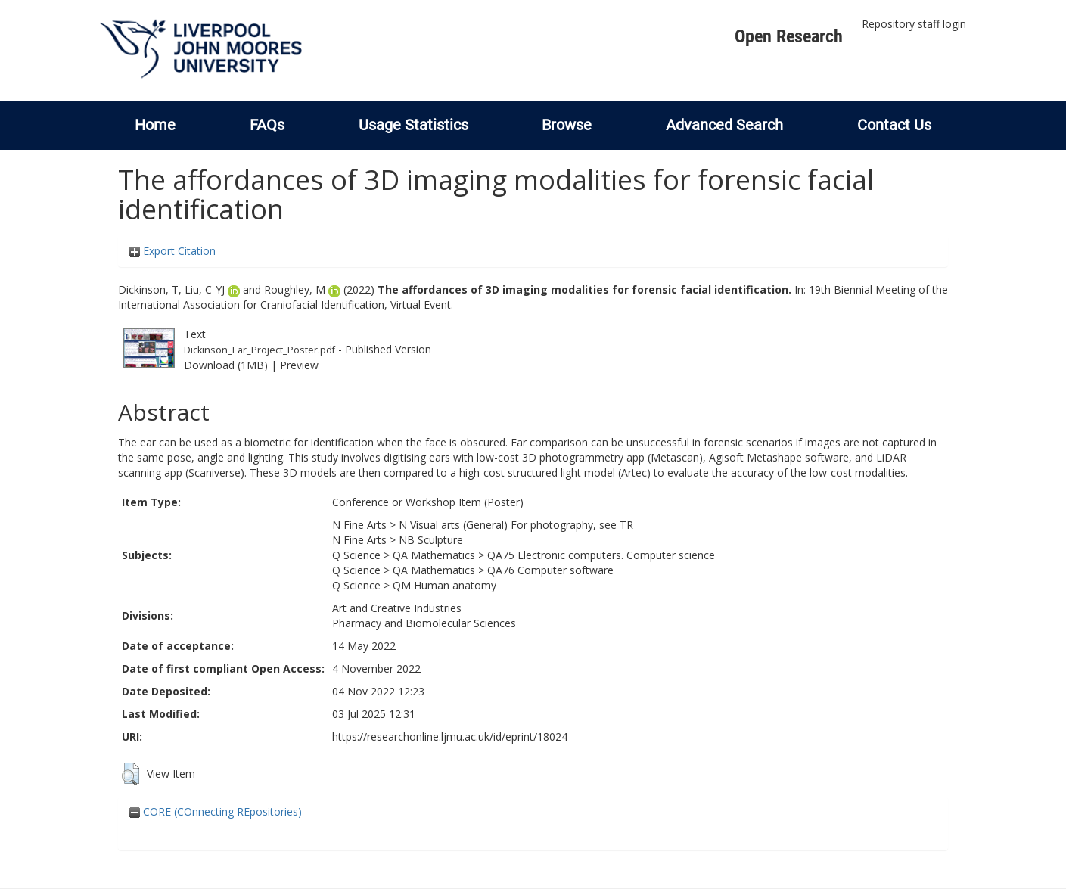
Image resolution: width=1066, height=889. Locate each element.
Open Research (789, 36)
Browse (567, 125)
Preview (299, 365)
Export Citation (172, 251)
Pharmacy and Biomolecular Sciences (424, 623)
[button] (130, 774)
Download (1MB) (226, 365)
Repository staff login (914, 24)
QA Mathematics (434, 555)
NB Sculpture (431, 540)
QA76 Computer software (550, 570)
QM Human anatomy (444, 585)
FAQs (267, 125)
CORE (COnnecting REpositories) (215, 811)
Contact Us (894, 125)
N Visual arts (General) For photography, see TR (516, 525)
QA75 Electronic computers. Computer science (601, 555)
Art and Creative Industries (397, 608)
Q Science (356, 555)
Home (155, 125)
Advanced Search (724, 125)
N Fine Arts (359, 525)
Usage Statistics (413, 125)
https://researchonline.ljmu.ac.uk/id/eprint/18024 (449, 736)
